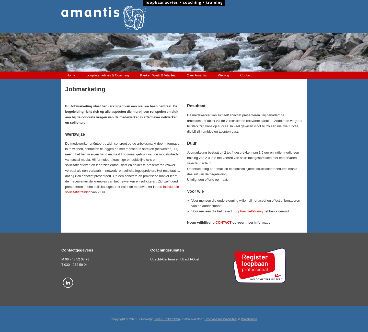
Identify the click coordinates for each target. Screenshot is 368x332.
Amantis (184, 18)
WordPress (249, 319)
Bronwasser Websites (220, 319)
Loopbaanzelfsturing (248, 211)
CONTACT (223, 222)
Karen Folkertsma (167, 319)
